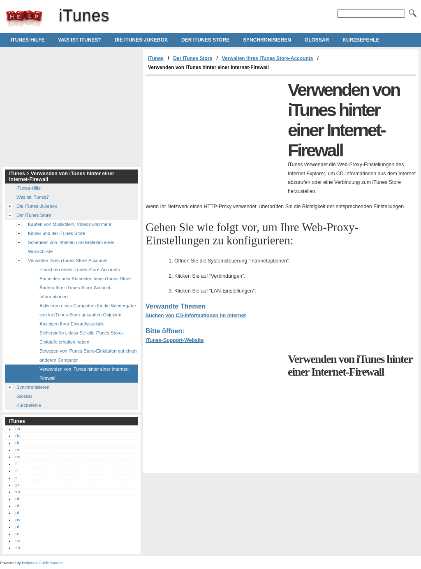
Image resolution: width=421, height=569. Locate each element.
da (17, 435)
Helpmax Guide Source (42, 562)
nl (17, 505)
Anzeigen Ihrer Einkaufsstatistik (71, 323)
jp (17, 484)
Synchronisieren (267, 40)
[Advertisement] (215, 137)
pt (17, 526)
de (17, 442)
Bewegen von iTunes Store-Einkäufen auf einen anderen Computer (88, 355)
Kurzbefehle (360, 40)
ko (17, 491)
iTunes (24, 18)
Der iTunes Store (205, 40)
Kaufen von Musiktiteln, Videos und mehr (69, 224)
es (17, 456)
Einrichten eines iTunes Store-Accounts (79, 269)
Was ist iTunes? (79, 40)
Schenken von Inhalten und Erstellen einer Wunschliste (71, 247)
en (17, 449)
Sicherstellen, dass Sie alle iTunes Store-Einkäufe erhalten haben (81, 337)
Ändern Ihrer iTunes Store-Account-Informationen (75, 292)
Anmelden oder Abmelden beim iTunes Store (85, 278)
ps (17, 519)
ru (17, 533)
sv (17, 540)
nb (17, 498)
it (16, 477)
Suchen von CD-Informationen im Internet (196, 315)
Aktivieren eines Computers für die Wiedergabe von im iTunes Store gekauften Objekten (87, 310)
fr (16, 470)
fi (16, 463)
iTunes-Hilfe (28, 40)
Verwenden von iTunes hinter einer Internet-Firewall (84, 374)
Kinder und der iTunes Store (57, 233)
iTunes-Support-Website (175, 340)
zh (17, 547)
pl (17, 512)
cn (17, 428)
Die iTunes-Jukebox (141, 40)
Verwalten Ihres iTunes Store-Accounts (267, 58)
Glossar (317, 40)
